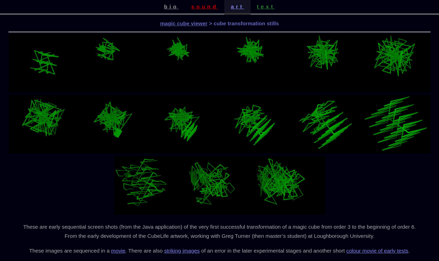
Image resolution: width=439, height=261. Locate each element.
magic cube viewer (183, 23)
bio (171, 6)
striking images (182, 251)
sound (204, 6)
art (237, 6)
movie (118, 251)
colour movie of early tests (377, 251)
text (266, 6)
